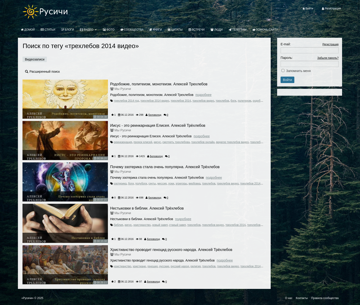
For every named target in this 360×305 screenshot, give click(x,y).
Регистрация (330, 44)
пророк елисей (143, 142)
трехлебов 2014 (181, 100)
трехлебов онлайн (203, 142)
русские (164, 266)
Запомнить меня (298, 71)
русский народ (180, 266)
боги (233, 100)
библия (118, 225)
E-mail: (286, 44)
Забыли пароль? (328, 58)
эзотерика (120, 183)
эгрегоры (181, 183)
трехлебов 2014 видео (155, 100)
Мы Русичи (123, 89)
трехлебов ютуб (260, 142)
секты (152, 183)
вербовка (194, 183)
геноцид (152, 266)
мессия (162, 183)
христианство (142, 225)
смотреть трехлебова (176, 142)
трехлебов (222, 100)
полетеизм (244, 100)
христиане (139, 266)
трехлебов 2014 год (126, 100)
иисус (157, 142)
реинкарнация (123, 142)
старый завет (177, 225)
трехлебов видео (203, 100)
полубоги (141, 183)
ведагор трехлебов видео (232, 142)
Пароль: (286, 58)
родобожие (260, 100)
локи (171, 183)
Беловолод (154, 114)
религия (196, 266)
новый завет (160, 225)
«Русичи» (27, 298)
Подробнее (203, 95)
